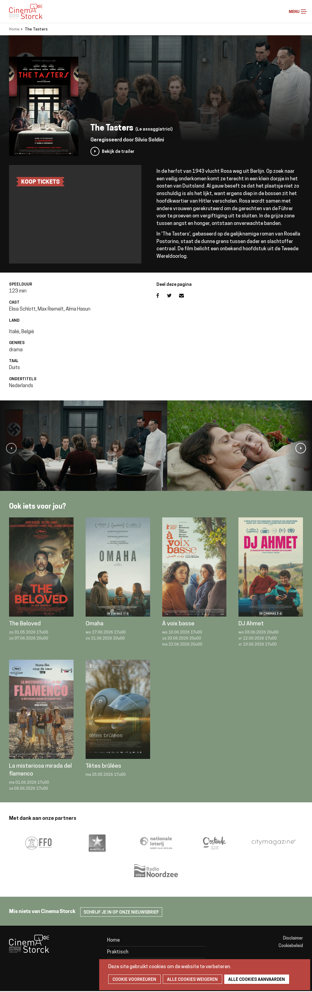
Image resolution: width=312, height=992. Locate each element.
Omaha (94, 624)
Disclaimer (293, 938)
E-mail (185, 295)
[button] (11, 448)
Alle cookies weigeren (189, 980)
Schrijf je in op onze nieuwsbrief (121, 912)
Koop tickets (40, 182)
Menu (304, 11)
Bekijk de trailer (118, 152)
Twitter (173, 295)
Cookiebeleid (291, 946)
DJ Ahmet (251, 624)
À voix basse (178, 624)
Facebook (161, 295)
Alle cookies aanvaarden (252, 980)
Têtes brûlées (103, 766)
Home (14, 29)
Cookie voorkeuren (133, 980)
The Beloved (25, 624)
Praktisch (118, 952)
